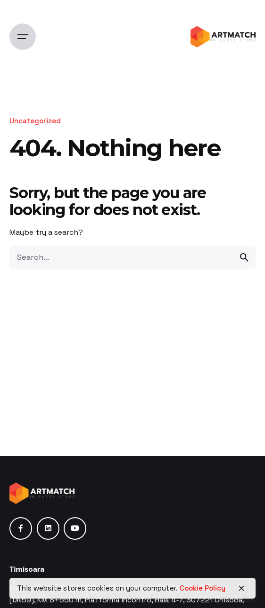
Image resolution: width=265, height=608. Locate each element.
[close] (241, 588)
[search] (244, 257)
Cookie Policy (202, 588)
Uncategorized (35, 120)
